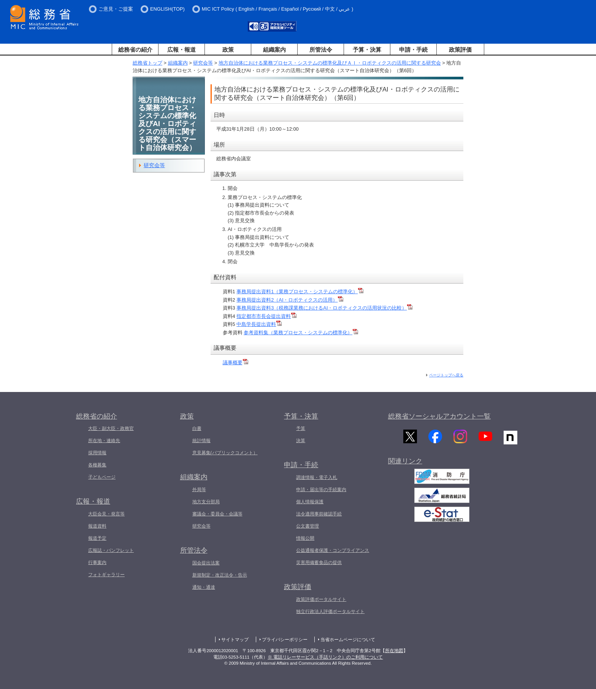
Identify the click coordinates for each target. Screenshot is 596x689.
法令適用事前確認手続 (319, 514)
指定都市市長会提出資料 (266, 316)
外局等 (199, 489)
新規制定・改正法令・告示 (219, 575)
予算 (300, 428)
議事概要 (235, 362)
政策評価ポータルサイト (321, 599)
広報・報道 (181, 49)
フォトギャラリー (106, 574)
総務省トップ (147, 63)
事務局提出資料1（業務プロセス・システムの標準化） (299, 291)
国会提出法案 (206, 563)
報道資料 (97, 526)
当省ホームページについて (347, 639)
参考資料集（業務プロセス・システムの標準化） (301, 332)
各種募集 (97, 465)
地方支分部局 (206, 501)
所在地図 (394, 650)
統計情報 (201, 440)
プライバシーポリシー (285, 639)
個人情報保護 (309, 501)
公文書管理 (307, 526)
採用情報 (97, 452)
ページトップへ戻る (446, 375)
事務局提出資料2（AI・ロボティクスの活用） (289, 300)
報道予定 (97, 538)
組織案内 (274, 49)
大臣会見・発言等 (106, 514)
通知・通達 (203, 587)
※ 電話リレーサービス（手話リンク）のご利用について (325, 657)
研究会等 (203, 63)
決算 (300, 440)
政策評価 (460, 49)
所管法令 (320, 49)
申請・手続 (413, 49)
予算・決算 (367, 49)
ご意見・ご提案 (115, 9)
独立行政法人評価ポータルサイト (330, 611)
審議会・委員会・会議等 (217, 514)
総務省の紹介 (135, 49)
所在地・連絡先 (104, 440)
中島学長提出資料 (259, 324)
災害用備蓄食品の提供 (319, 562)
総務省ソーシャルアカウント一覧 (439, 416)
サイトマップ (235, 639)
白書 (196, 428)
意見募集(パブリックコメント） (225, 452)
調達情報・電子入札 (316, 477)
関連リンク (405, 464)
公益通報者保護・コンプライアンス (332, 550)
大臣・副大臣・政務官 (111, 428)
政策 (228, 49)
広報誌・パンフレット (111, 550)
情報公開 (305, 538)
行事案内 (97, 562)
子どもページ (102, 477)
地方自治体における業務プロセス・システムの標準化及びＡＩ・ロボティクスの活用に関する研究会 (330, 63)
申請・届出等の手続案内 (321, 489)
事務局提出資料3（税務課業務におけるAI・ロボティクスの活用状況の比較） (324, 308)
